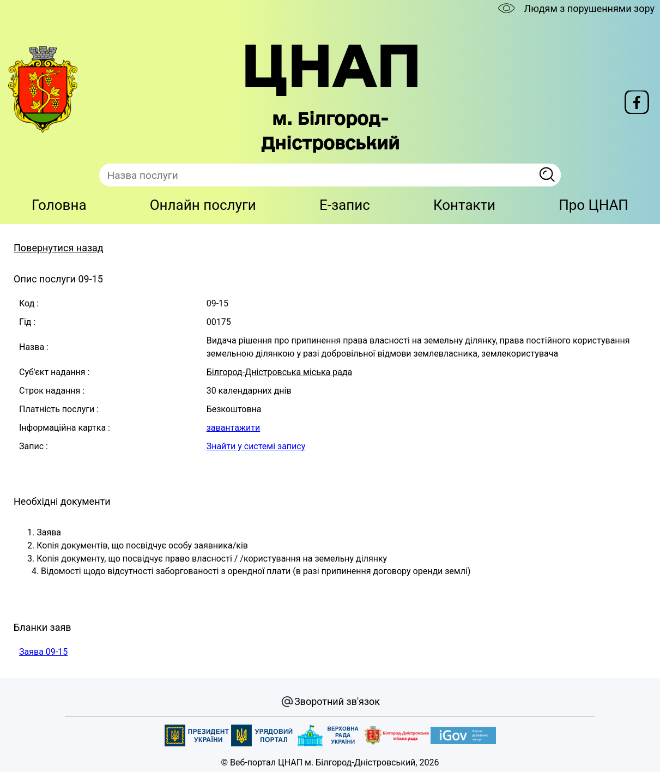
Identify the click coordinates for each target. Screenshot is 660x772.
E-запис (344, 205)
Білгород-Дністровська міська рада (280, 372)
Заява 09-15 (43, 652)
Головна (59, 205)
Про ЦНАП (593, 205)
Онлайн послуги (203, 205)
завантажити (234, 428)
